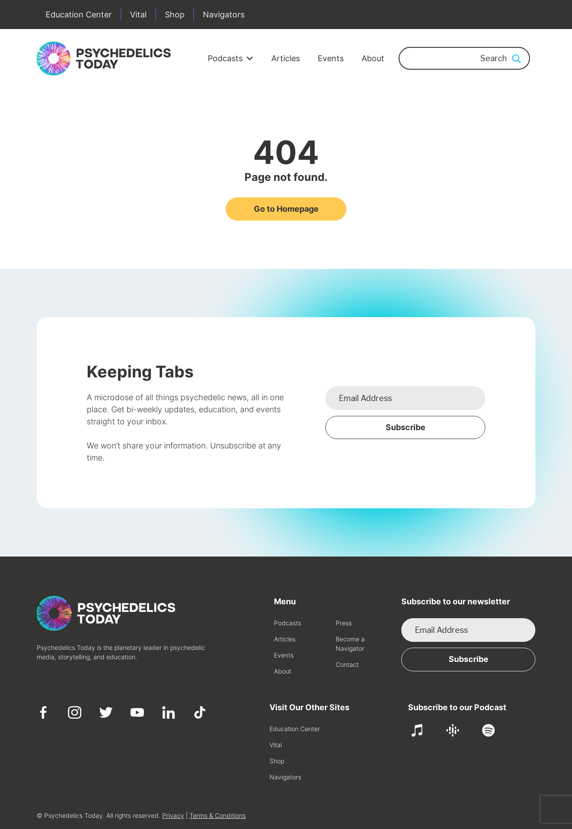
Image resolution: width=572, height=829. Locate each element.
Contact (347, 664)
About (373, 58)
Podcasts (230, 58)
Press (344, 623)
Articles (285, 58)
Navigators (223, 14)
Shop (175, 14)
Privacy (173, 815)
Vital (138, 14)
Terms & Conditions (217, 815)
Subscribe (405, 427)
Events (331, 58)
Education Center (79, 14)
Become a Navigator (350, 643)
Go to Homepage (286, 209)
